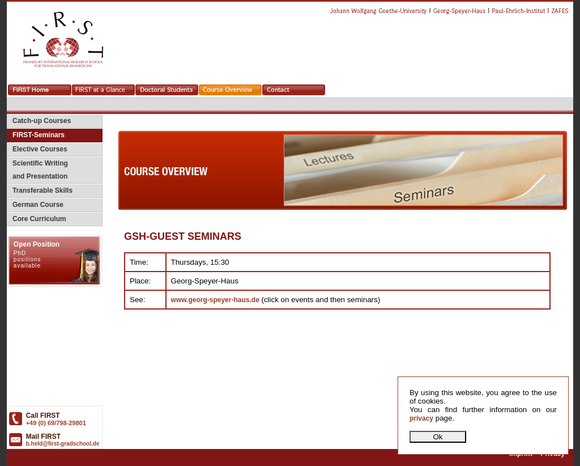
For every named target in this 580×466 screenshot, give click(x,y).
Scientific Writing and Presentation (37, 169)
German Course (35, 205)
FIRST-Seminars (36, 135)
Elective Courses (37, 149)
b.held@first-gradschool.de (63, 443)
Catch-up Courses (39, 121)
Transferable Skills (39, 190)
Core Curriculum (36, 219)
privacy (421, 418)
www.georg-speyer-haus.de (215, 300)
